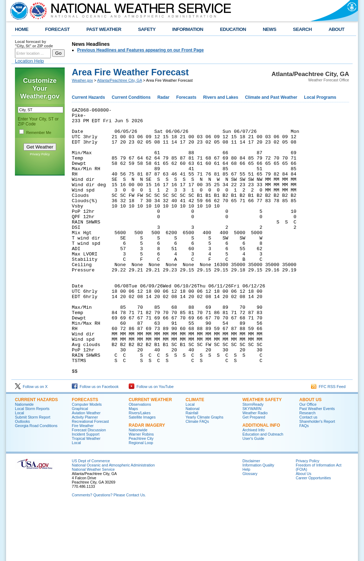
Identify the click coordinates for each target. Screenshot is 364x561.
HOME (21, 29)
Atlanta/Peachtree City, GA (119, 80)
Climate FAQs (197, 475)
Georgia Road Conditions (36, 479)
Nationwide (24, 457)
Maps (133, 462)
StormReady (252, 457)
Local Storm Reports (32, 462)
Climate (195, 453)
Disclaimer (251, 514)
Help (246, 522)
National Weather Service (93, 522)
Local (19, 466)
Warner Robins (141, 487)
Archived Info (253, 483)
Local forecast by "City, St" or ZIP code (34, 43)
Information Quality (258, 518)
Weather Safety (262, 453)
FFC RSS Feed (328, 440)
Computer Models (87, 457)
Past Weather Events (317, 462)
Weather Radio (255, 466)
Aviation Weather (86, 466)
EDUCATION (233, 29)
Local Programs (320, 97)
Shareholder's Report (317, 475)
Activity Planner (85, 470)
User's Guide (253, 492)
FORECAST (57, 29)
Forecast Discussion (89, 483)
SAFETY (146, 29)
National (192, 462)
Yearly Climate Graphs (204, 470)
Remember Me (38, 132)
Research (307, 466)
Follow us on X (31, 440)
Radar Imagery (147, 478)
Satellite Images (142, 470)
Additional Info (261, 478)
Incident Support (86, 487)
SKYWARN (251, 462)
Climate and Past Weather (271, 97)
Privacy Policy (40, 154)
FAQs (304, 479)
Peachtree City (141, 492)
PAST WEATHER (103, 29)
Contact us (308, 470)
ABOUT (336, 29)
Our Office (307, 457)
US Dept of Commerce (91, 514)
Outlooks (22, 475)
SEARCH (302, 29)
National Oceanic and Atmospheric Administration (113, 518)
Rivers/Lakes (140, 466)
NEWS (269, 29)
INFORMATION (187, 29)
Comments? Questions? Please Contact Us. (109, 548)
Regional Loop (141, 496)
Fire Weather (82, 479)
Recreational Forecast (90, 475)
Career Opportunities (313, 531)
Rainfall (192, 466)
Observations (140, 457)
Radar (163, 97)
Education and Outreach (262, 487)
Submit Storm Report (32, 470)
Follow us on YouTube (151, 440)
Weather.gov (82, 80)
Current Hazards (88, 97)
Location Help (29, 61)
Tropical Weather (86, 492)
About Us (310, 453)
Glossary (249, 527)
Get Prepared (253, 470)
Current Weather (150, 453)
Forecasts (186, 97)
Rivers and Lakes (220, 97)
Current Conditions (131, 97)
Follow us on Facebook (95, 440)
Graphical (80, 462)
